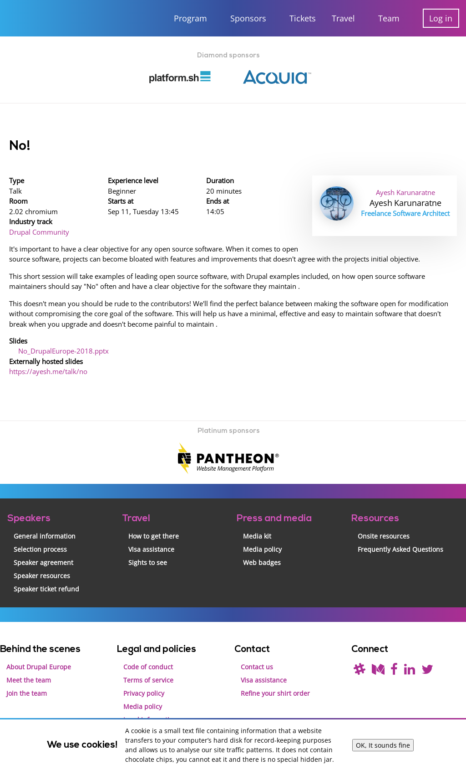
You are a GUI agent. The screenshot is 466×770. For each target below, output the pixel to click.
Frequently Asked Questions (400, 532)
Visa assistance (151, 532)
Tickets (302, 18)
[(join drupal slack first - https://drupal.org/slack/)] (359, 654)
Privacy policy (143, 676)
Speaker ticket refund (46, 572)
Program (190, 18)
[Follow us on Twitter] (427, 654)
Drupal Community (38, 225)
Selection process (40, 532)
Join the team (26, 676)
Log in (440, 18)
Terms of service (148, 662)
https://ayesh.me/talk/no (46, 356)
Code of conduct (148, 649)
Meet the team (28, 662)
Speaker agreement (43, 545)
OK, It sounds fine (383, 745)
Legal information (150, 702)
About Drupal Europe (38, 649)
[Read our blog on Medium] (378, 654)
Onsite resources (384, 519)
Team (389, 18)
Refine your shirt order (275, 676)
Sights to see (147, 545)
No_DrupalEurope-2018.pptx (61, 337)
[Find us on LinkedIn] (409, 654)
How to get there (153, 519)
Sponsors (248, 18)
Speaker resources (42, 558)
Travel (343, 18)
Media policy (262, 532)
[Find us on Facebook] (394, 654)
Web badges (262, 545)
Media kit (257, 519)
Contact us (257, 649)
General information (45, 519)
